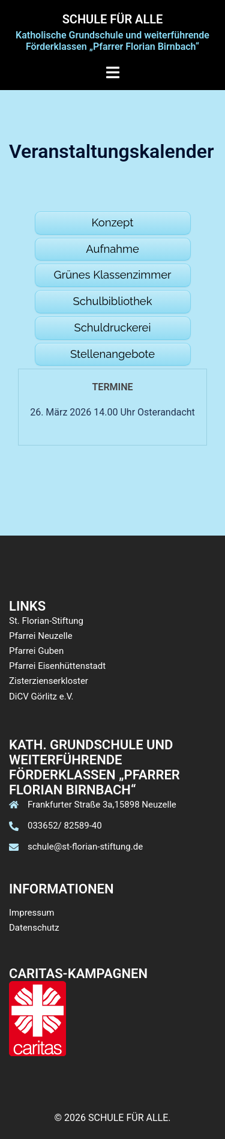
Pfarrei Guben (36, 650)
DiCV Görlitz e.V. (41, 696)
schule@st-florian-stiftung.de (85, 846)
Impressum (31, 912)
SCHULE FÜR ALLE (112, 19)
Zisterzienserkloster (48, 680)
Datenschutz (34, 927)
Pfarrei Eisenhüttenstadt (57, 665)
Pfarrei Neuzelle (41, 635)
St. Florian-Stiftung (46, 620)
